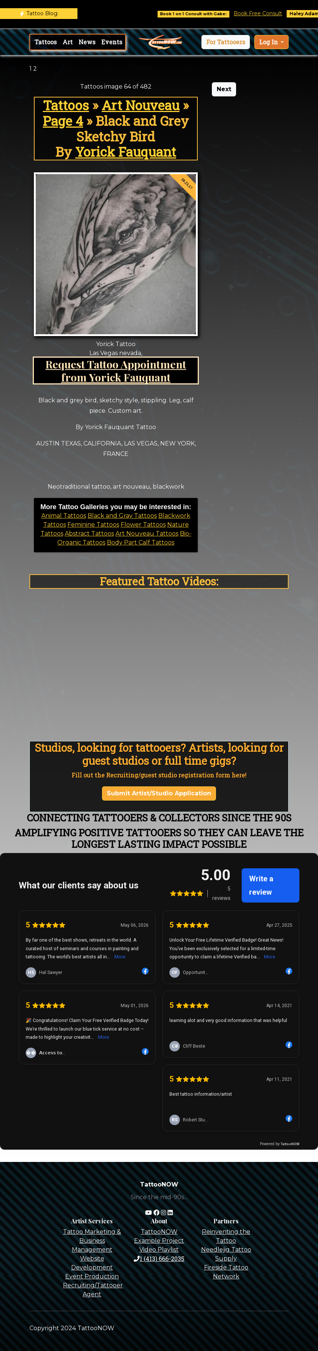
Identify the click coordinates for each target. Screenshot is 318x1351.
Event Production (92, 1276)
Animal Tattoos (63, 515)
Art (68, 42)
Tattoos (46, 42)
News (87, 42)
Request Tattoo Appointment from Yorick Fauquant (115, 370)
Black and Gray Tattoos (122, 515)
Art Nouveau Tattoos (146, 533)
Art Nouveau (140, 105)
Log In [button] (269, 42)
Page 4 (63, 120)
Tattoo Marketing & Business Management (92, 1240)
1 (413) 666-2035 (159, 1258)
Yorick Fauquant (125, 151)
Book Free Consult (265, 13)
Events (111, 42)
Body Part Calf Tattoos (140, 542)
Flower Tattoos (143, 524)
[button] (225, 42)
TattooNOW (159, 1231)
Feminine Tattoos (93, 524)
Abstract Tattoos (89, 533)
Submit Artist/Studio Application (159, 793)
